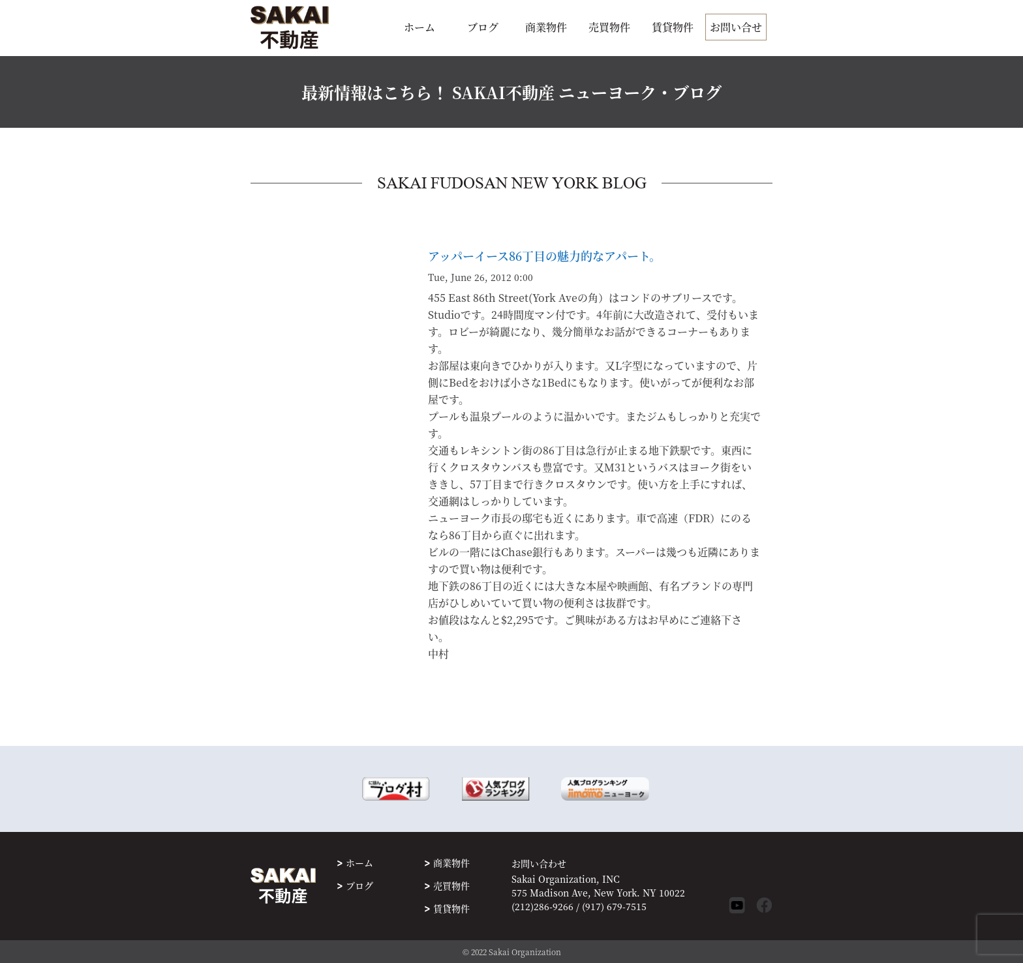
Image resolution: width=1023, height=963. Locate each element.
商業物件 (546, 27)
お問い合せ (736, 27)
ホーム (419, 27)
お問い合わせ (539, 863)
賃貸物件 (673, 27)
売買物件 (609, 27)
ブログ (482, 27)
